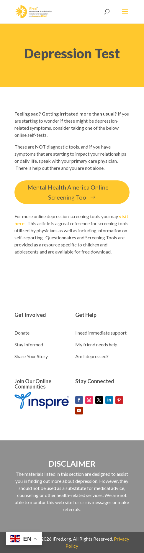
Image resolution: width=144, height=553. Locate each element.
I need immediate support (101, 332)
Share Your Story (31, 356)
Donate (22, 332)
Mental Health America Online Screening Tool (68, 192)
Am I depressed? (92, 356)
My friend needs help (96, 344)
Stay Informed (28, 344)
